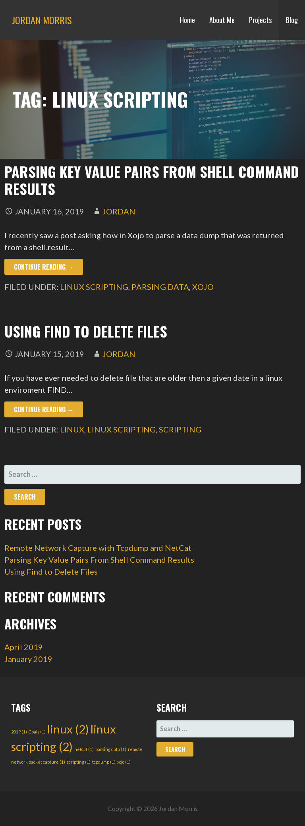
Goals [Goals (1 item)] (37, 731)
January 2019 (28, 659)
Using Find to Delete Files (85, 331)
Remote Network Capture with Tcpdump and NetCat (97, 547)
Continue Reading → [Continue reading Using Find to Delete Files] (43, 409)
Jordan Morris (42, 20)
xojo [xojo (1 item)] (124, 761)
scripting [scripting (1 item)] (79, 761)
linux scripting (94, 286)
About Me (222, 20)
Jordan (118, 211)
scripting (180, 429)
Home (187, 20)
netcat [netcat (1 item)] (84, 749)
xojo (203, 286)
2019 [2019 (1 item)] (19, 731)
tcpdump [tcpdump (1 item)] (104, 761)
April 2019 (23, 647)
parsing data (160, 286)
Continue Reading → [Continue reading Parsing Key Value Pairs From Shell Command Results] (43, 267)
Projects (260, 20)
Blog (292, 20)
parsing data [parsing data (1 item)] (110, 749)
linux (72, 429)
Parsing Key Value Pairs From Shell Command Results (151, 180)
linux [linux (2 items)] (68, 729)
